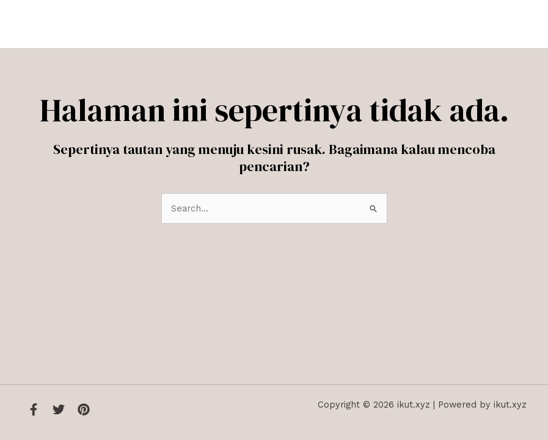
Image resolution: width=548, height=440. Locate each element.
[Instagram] (83, 409)
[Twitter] (58, 409)
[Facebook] (33, 409)
